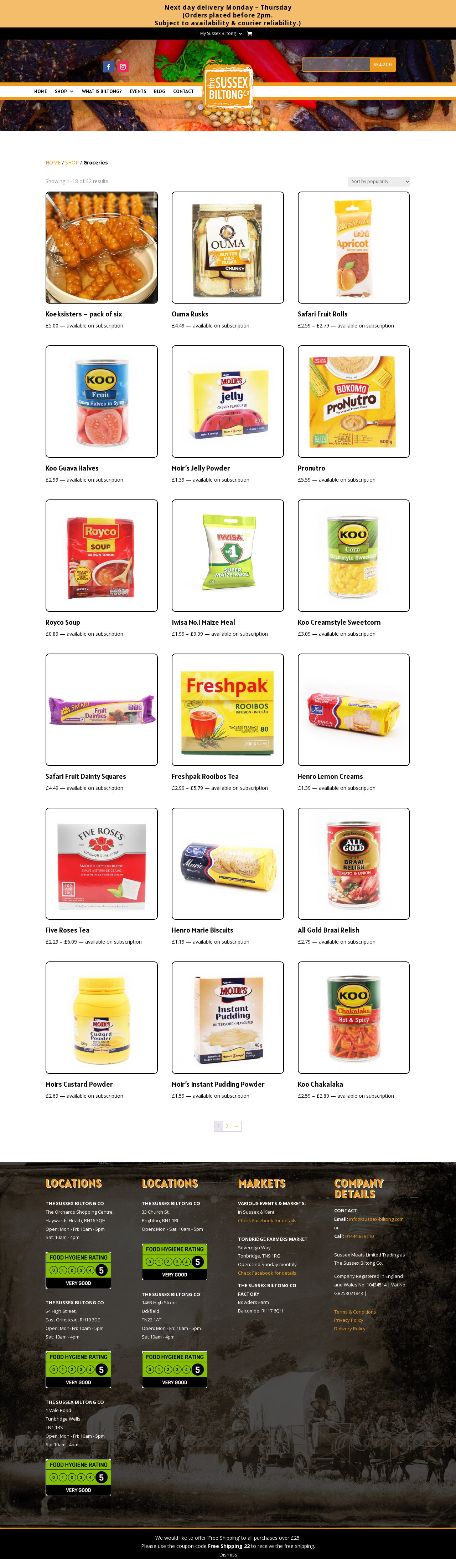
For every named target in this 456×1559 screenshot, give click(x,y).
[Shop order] (379, 182)
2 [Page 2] (227, 1126)
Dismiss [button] (228, 1554)
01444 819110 (359, 1236)
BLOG (159, 92)
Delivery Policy (350, 1328)
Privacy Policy (348, 1320)
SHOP (61, 92)
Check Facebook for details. (267, 1220)
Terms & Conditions (355, 1312)
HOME (40, 92)
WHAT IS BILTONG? (102, 92)
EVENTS (138, 92)
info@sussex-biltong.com (376, 1219)
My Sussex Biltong (218, 33)
